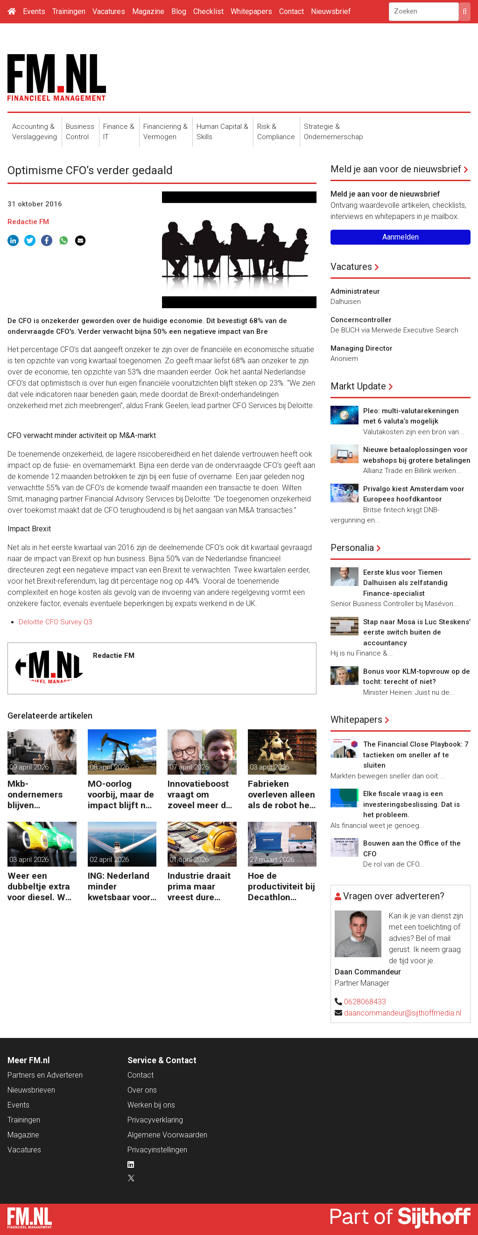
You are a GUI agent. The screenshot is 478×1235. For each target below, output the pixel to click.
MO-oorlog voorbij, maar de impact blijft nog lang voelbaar (122, 794)
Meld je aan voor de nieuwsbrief (395, 169)
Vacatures (108, 11)
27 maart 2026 (272, 859)
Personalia (352, 547)
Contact (291, 11)
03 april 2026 (269, 767)
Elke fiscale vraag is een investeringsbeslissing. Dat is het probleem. (411, 804)
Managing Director (361, 348)
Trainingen (68, 11)
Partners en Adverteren (45, 1075)
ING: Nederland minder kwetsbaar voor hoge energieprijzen (119, 886)
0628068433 (365, 1001)
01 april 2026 (189, 859)
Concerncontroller (361, 320)
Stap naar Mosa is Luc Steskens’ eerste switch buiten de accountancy (417, 632)
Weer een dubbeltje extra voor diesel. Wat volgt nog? (40, 886)
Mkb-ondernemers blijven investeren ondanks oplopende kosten (35, 794)
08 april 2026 (109, 767)
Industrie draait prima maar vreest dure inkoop (199, 886)
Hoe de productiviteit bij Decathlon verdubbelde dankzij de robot (281, 886)
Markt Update (358, 386)
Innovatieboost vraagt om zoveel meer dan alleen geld (202, 794)
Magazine (148, 11)
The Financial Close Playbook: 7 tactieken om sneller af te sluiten (416, 754)
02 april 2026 (109, 859)
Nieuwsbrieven (31, 1090)
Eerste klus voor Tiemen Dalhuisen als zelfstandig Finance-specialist (405, 583)
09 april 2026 (29, 767)
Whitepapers (251, 11)
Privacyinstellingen (157, 1149)
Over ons (142, 1090)
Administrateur (355, 291)
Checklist (208, 11)
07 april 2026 (189, 767)
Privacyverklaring (155, 1119)
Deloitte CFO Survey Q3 (55, 622)
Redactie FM (28, 222)
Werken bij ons (151, 1105)
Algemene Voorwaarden (167, 1134)
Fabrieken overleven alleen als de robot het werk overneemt (281, 794)
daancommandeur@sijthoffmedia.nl (402, 1013)
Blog (178, 11)
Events (34, 11)
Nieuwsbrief (331, 11)
